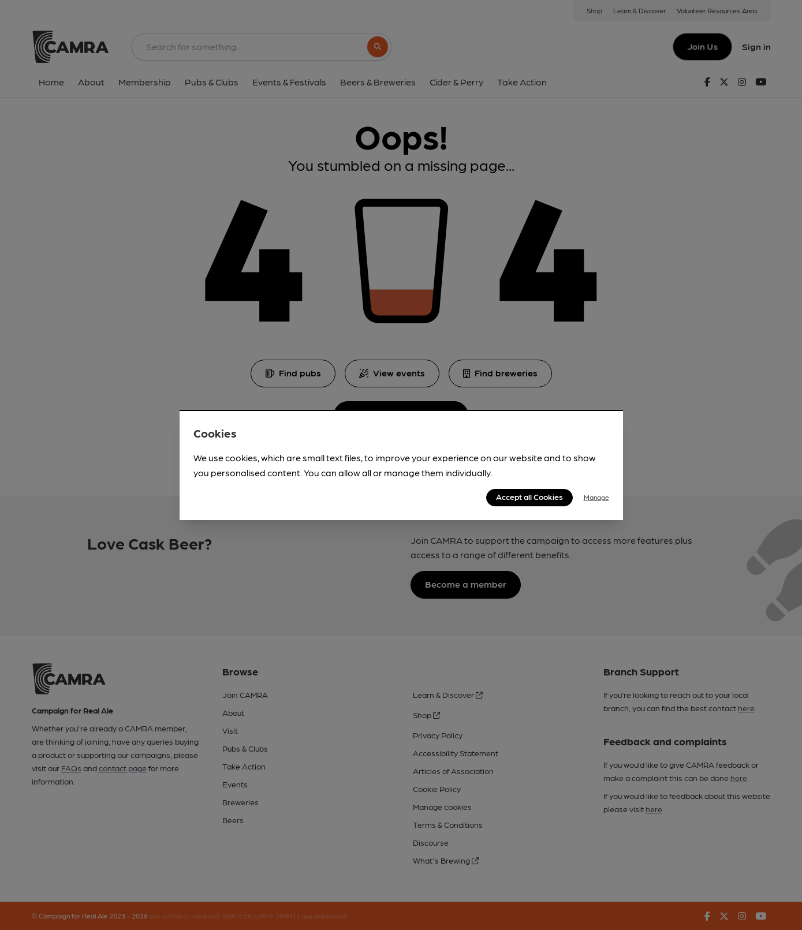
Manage (596, 497)
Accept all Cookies (529, 496)
